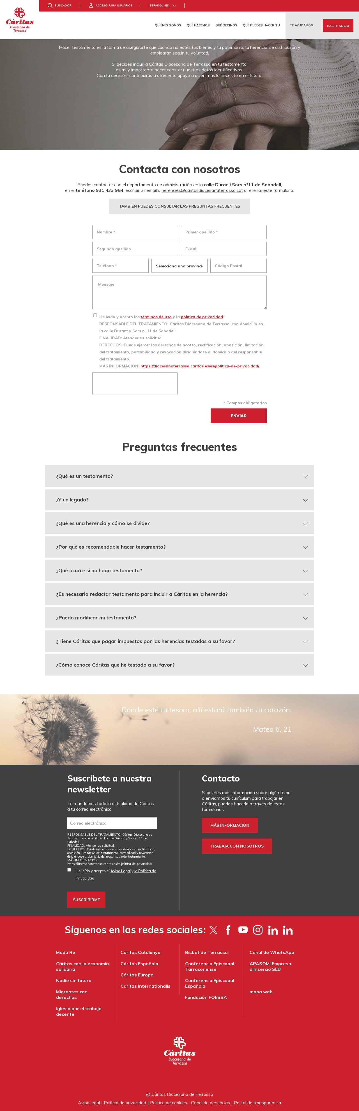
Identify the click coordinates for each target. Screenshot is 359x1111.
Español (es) (160, 5)
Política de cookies (168, 1102)
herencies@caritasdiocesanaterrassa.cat (202, 190)
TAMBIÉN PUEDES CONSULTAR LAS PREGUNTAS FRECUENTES (179, 206)
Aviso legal (89, 1102)
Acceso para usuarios (114, 5)
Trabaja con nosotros (237, 846)
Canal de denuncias (210, 1102)
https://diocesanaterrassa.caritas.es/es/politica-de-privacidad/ (200, 366)
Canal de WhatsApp (272, 952)
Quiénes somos (168, 25)
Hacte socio (338, 26)
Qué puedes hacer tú (261, 25)
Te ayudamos (301, 25)
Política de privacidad (125, 1102)
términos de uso (156, 316)
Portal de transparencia (257, 1102)
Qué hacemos (198, 25)
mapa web (261, 991)
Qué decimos (226, 25)
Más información (229, 825)
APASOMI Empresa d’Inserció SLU (270, 966)
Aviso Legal (121, 871)
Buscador (63, 5)
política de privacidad (202, 316)
